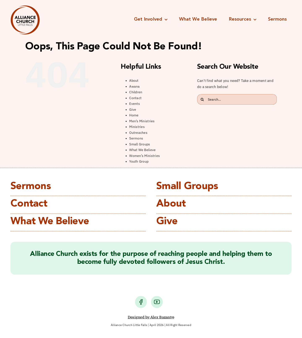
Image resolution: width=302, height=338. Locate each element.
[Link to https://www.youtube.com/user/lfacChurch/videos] (157, 302)
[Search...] (237, 99)
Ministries (137, 127)
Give (132, 109)
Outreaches (138, 132)
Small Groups (139, 144)
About (133, 80)
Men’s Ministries (142, 121)
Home (133, 115)
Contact (135, 98)
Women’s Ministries (144, 156)
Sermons (136, 138)
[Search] (202, 99)
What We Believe (142, 150)
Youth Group (138, 161)
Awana (134, 86)
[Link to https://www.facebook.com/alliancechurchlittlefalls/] (141, 302)
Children (135, 92)
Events (134, 103)
